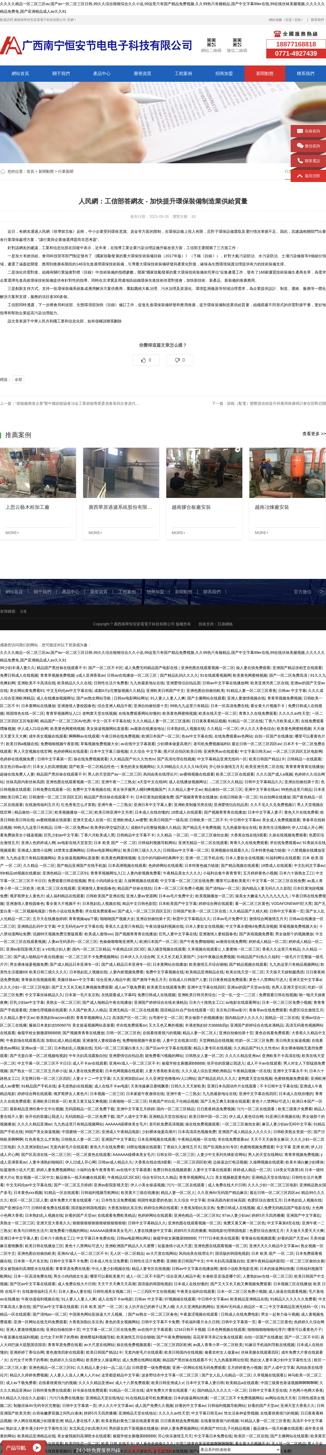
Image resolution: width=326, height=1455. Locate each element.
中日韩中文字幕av (245, 820)
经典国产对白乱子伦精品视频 (173, 1101)
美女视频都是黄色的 (232, 1177)
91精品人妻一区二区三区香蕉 (251, 690)
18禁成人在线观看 (186, 812)
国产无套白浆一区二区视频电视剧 (38, 1055)
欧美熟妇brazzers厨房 (55, 1017)
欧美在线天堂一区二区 (218, 713)
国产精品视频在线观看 (240, 865)
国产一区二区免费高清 (288, 675)
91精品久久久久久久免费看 (293, 1299)
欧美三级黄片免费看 (295, 1109)
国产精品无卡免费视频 (202, 827)
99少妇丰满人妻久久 (17, 668)
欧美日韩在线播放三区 (44, 1246)
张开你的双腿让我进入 (226, 1063)
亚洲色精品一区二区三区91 (65, 873)
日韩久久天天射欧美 (188, 1086)
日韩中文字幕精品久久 (263, 782)
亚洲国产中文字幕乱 (118, 1139)
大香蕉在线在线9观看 (248, 835)
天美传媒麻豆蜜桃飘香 (150, 1086)
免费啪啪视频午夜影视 (59, 744)
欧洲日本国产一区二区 (161, 736)
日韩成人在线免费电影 (240, 1314)
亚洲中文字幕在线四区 (206, 987)
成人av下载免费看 (129, 987)
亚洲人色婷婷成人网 (38, 843)
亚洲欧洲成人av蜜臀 (130, 820)
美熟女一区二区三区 (63, 1002)
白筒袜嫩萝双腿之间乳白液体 (57, 1413)
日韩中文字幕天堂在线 (268, 1390)
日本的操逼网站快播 (277, 1268)
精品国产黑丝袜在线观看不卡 (61, 668)
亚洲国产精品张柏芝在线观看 (297, 668)
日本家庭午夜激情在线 (145, 1094)
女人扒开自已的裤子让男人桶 (149, 1307)
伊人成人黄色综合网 (246, 1116)
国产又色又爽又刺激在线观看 (225, 1101)
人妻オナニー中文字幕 (92, 1078)
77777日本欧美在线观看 (218, 1238)
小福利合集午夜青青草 (222, 873)
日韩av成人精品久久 (115, 1162)
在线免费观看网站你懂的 (139, 713)
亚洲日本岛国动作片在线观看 (232, 1086)
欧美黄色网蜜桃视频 (250, 675)
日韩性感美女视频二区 (112, 1291)
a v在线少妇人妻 (56, 949)
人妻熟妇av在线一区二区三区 (267, 1276)
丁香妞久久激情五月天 (182, 1147)
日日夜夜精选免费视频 (216, 1109)
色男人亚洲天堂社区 (289, 987)
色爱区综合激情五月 (306, 1010)
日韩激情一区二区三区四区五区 (55, 797)
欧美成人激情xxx (98, 934)
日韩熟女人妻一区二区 (204, 1055)
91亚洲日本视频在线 (282, 1116)
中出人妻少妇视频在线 (111, 1268)
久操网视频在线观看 (141, 881)
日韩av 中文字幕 (292, 690)
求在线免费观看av (285, 843)
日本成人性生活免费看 (109, 1261)
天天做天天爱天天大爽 (305, 1230)
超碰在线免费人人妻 (17, 774)
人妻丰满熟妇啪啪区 (46, 1162)
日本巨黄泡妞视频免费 (155, 797)
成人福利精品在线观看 (65, 896)
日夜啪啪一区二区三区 (128, 1101)
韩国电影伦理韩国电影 (227, 1230)
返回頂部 (308, 176)
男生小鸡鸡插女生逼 (105, 881)
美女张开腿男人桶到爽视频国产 (139, 789)
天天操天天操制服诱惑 (285, 972)
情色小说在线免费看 (66, 911)
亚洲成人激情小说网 (34, 850)
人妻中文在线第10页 (179, 1040)
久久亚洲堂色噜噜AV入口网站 (170, 1078)
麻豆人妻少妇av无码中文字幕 (287, 1124)
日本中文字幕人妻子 (265, 812)
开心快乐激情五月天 (226, 766)
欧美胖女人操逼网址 (103, 1360)
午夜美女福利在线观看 (196, 1291)
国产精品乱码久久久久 (179, 675)
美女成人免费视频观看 (281, 820)
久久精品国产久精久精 (248, 911)
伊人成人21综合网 (32, 728)
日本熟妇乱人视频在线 (186, 728)
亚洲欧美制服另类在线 (193, 804)
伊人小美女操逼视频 (147, 1185)
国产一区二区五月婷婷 (73, 1185)
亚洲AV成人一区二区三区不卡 (134, 1063)
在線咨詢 (308, 131)
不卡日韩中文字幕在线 (279, 1086)
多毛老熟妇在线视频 (75, 1086)
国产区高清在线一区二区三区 (46, 1154)
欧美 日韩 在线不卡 (117, 1443)
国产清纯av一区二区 (222, 888)
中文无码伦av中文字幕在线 (69, 690)
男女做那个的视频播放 (294, 934)
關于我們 (61, 73)
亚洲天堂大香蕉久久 (53, 1223)
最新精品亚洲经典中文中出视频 (36, 1109)
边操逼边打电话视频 (230, 1162)
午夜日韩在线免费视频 (120, 736)
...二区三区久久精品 (226, 782)
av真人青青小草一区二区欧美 (218, 1345)
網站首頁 (20, 73)
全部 (18, 379)
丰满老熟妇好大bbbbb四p (206, 1025)
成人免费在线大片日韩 (227, 1185)
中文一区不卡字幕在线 (112, 721)
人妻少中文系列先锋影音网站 (221, 1154)
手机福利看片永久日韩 (200, 1322)
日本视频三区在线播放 (292, 1284)
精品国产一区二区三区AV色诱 (65, 721)
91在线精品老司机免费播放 (149, 1398)
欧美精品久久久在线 (74, 683)
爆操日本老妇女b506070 (49, 1025)
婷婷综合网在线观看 (216, 903)
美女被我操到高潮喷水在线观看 (26, 1268)
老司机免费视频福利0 (211, 744)
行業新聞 (65, 171)
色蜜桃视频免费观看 (291, 1078)
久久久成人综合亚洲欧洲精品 (206, 1071)
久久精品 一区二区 (223, 728)
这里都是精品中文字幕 (120, 1375)
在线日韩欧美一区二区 (239, 797)
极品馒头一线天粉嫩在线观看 (80, 1177)
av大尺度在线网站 (161, 1253)
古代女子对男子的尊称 (59, 1337)
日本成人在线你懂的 (152, 812)
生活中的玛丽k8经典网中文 (160, 858)
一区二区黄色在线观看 (92, 1154)
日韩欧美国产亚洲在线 (105, 896)
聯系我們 (317, 20)
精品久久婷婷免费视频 (29, 1375)
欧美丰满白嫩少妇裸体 (305, 1162)
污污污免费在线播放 (66, 1398)
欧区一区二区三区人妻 (29, 1200)
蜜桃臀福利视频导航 (97, 1337)
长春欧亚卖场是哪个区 (221, 1276)
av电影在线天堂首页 (74, 843)
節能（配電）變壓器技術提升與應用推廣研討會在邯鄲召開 (276, 403)
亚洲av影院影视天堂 (23, 949)
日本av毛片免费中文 (176, 896)
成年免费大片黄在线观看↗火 (74, 1200)
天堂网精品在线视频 (216, 1040)
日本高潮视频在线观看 (127, 865)
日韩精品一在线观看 (304, 759)
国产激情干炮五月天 (149, 979)
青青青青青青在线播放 (305, 766)
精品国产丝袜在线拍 (134, 888)
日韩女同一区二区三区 (175, 1154)
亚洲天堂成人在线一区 (92, 820)
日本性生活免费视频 (118, 1200)
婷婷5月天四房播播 (268, 1215)
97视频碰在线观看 (180, 1299)
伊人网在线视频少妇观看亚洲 (38, 1421)
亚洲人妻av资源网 (141, 896)
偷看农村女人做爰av (222, 1352)
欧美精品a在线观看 (242, 1383)
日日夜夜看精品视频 (209, 721)
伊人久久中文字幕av (115, 1405)
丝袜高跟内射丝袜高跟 (25, 782)
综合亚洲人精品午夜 (115, 706)
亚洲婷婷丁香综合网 (27, 1352)
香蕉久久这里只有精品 (124, 926)
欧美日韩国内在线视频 (183, 1352)
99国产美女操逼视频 (42, 1132)
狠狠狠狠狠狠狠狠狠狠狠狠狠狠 (99, 1223)
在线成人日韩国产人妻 (188, 979)
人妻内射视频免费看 (144, 873)
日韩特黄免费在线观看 (50, 1208)
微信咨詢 (308, 146)
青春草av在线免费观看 (268, 1010)
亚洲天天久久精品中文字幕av (274, 1246)
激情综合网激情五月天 (268, 919)
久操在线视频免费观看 (288, 835)
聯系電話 (308, 161)
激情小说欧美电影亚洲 (239, 1268)
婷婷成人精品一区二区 (268, 941)
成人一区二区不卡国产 (145, 1276)
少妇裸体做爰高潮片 (174, 744)
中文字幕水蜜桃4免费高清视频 (251, 926)
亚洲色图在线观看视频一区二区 (207, 668)
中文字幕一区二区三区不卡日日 (44, 1063)
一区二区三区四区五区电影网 (297, 751)
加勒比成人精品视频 (63, 1040)
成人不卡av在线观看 (90, 1063)
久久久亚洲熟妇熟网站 (195, 1307)
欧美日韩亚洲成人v (167, 1383)
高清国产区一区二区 (129, 1017)
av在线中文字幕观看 (138, 744)
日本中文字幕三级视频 (109, 751)
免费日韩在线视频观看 (172, 1170)
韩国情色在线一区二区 (25, 713)
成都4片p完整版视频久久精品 (119, 690)
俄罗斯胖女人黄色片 (27, 896)
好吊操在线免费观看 (90, 1390)
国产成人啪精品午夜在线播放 (38, 957)
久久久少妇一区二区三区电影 (24, 987)
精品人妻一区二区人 (200, 1033)
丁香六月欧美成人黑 (282, 721)
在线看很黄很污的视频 (162, 1033)
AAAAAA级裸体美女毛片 (126, 1124)
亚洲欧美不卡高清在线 (36, 683)
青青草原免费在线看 (72, 1268)
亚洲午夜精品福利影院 (265, 1261)
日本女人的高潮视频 (50, 766)
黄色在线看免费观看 (272, 1033)
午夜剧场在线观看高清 (25, 1040)
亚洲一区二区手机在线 (204, 858)
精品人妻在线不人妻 (82, 1421)
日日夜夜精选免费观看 (228, 979)
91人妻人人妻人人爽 (168, 698)
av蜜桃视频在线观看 (197, 774)
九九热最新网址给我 (231, 1360)
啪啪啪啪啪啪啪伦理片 (266, 1329)
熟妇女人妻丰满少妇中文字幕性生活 (281, 1360)
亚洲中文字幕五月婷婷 (136, 1109)
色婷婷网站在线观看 (71, 751)
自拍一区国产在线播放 (274, 736)
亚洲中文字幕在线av (261, 789)
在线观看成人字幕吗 (118, 995)
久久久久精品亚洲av (242, 1055)
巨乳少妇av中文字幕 (61, 835)
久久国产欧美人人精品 (88, 1010)
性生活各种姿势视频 (241, 1413)
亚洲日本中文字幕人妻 (153, 804)
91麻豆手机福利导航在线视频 (270, 1345)
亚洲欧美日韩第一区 (50, 1101)
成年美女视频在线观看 (48, 736)
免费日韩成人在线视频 (19, 675)
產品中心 (102, 73)
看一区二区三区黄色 (252, 903)
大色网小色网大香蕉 (306, 1390)
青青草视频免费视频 (57, 675)
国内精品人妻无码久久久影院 (266, 888)
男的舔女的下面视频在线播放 (133, 1428)
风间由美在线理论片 (160, 774)
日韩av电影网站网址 (131, 698)
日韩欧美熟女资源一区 (292, 1132)
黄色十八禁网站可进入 (268, 979)
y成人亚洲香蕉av (90, 675)
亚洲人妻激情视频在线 (246, 698)
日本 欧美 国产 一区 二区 (115, 843)
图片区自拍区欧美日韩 (183, 751)
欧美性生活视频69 (274, 827)
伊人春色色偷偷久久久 (155, 1443)
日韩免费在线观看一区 (52, 789)
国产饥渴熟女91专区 (220, 1147)
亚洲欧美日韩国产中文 (165, 690)
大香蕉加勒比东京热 (125, 1208)
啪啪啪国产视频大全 (117, 919)
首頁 (30, 171)
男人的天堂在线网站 (265, 1154)
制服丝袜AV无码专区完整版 (37, 1405)
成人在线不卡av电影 (111, 1086)
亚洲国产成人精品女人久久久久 (244, 1132)
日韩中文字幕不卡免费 (69, 1261)
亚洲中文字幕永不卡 (290, 1071)
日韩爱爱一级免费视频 (151, 1367)
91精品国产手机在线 (38, 1086)
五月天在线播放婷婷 (50, 919)
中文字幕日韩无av (255, 751)
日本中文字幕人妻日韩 (205, 1383)
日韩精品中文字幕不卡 (136, 835)
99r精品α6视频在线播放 (20, 873)
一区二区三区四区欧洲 (192, 1162)
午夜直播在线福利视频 (19, 1337)
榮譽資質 (142, 73)
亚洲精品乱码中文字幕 (36, 926)
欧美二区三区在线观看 (235, 774)
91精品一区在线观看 (61, 1192)
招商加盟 (224, 73)
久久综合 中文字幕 (145, 751)
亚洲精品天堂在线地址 (168, 1116)
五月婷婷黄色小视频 (260, 873)
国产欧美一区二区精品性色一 (93, 766)
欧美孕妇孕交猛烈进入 (109, 827)
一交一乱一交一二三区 (237, 995)
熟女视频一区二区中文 (35, 1177)
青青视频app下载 (83, 919)
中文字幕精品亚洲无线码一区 (222, 759)
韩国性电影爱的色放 (154, 1200)
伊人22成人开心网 (307, 827)
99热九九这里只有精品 (189, 706)
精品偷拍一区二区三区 (223, 789)
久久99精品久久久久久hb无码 (182, 766)
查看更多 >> (314, 433)
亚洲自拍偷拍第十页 (151, 706)
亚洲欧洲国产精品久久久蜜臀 (130, 1246)
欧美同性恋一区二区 (82, 1443)
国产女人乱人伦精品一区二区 (226, 1375)
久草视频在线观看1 (203, 949)
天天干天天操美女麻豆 (269, 1139)
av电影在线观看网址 (242, 1002)
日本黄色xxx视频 (28, 1192)
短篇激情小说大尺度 (17, 1170)
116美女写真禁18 (288, 1170)
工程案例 (183, 73)
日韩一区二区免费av (71, 827)
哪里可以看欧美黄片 (233, 881)
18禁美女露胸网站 (69, 850)
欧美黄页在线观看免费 (166, 987)
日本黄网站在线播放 (38, 706)
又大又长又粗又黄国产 (175, 957)
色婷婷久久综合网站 (67, 1360)
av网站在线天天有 (280, 1398)
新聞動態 (265, 73)
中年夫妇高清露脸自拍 (88, 1055)
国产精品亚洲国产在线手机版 (81, 865)
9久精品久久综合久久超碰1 (23, 1398)
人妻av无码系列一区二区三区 (73, 941)
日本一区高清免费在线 (230, 706)
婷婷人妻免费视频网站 (55, 1170)
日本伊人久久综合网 (137, 957)
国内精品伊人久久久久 (244, 1017)
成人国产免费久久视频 (154, 1405)
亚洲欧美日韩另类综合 (197, 995)
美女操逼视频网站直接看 (107, 728)
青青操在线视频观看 (38, 979)
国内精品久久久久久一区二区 (222, 1390)
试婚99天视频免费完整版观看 (58, 934)
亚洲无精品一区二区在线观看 (203, 843)
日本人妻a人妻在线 (74, 1291)
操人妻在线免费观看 (253, 668)
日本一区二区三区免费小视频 (178, 888)
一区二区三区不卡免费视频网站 (91, 957)
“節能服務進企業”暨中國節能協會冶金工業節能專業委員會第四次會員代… (77, 403)
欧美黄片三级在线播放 (140, 1192)
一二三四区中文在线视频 (154, 1291)
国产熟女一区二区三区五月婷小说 (38, 1071)
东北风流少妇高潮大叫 (88, 1428)
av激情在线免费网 (231, 941)
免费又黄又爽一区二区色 (244, 1223)
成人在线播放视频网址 (55, 698)
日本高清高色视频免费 (197, 1132)
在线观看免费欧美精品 (117, 1215)
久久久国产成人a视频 (274, 774)
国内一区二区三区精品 (91, 949)
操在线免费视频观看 (91, 759)
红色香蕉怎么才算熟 (78, 804)
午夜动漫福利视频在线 (164, 926)
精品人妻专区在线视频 (212, 1048)
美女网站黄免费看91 (27, 690)
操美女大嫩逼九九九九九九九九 (262, 896)
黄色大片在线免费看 (301, 812)
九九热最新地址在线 (147, 683)
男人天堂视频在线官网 (33, 751)
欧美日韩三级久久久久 (142, 850)
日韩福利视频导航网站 (157, 843)
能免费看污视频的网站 (164, 1055)
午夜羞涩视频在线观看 (199, 1314)
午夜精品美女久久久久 (182, 873)
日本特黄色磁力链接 (268, 850)
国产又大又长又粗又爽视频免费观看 (82, 987)
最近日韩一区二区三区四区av (256, 744)
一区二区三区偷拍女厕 (209, 835)
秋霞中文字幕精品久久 (192, 919)
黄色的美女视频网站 (137, 766)
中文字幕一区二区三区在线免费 (187, 881)
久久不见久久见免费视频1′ (272, 804)
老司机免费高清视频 (166, 1124)
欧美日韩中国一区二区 (208, 1116)
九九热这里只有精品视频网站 (30, 858)
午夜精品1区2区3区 (128, 949)
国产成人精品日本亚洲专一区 (74, 964)
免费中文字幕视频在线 (92, 789)
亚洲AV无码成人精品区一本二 (241, 1307)
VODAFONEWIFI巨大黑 (291, 903)
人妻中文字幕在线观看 (212, 1170)
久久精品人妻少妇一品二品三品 (103, 1367)
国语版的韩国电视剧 (88, 1208)
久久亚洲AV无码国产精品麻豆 (222, 1192)
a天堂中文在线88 (152, 782)
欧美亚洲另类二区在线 (269, 683)
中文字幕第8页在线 (283, 1223)
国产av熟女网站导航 (94, 698)
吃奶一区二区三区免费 (254, 1040)
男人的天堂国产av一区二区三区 (114, 774)
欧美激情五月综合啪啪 (208, 964)
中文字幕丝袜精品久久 (44, 995)
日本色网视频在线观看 (124, 1071)
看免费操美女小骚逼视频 (21, 835)
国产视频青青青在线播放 (196, 797)
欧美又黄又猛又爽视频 (88, 1101)
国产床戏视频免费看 (256, 934)
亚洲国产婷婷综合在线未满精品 (160, 1002)
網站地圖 (275, 20)
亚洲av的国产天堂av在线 (248, 987)
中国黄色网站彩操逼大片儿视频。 (97, 1314)
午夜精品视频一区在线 (252, 1071)
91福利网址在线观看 (283, 858)
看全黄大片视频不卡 (268, 706)
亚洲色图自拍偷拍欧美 (205, 690)
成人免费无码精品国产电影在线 (151, 668)
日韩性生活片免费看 (111, 683)
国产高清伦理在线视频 (176, 759)
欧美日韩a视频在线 (22, 744)
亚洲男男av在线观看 (220, 751)
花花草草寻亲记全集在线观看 (217, 1337)
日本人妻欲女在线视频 (244, 858)
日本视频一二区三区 (107, 1094)
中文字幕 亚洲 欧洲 (292, 1147)
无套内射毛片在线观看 (69, 1147)
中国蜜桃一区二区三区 (81, 1132)
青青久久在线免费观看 (258, 713)
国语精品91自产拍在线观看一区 (187, 1010)
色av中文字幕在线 (196, 736)
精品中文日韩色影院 (139, 903)
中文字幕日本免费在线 (95, 1238)
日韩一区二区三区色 (123, 1033)
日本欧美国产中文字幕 (178, 903)
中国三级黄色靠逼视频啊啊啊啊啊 (289, 1383)
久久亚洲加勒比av (128, 1078)
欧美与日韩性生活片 (31, 1230)
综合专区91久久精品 (159, 1177)
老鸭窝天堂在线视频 (99, 713)
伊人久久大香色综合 (257, 728)
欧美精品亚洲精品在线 (205, 972)
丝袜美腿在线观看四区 (260, 1352)
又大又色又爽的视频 (166, 1025)
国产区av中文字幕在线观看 (169, 1048)
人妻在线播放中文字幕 (153, 1230)
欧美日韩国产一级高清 (168, 820)
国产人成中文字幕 (132, 1116)
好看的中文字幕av (190, 1405)
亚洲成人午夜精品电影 (121, 1132)
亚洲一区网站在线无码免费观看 (40, 1322)
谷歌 (297, 20)
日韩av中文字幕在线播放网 (225, 683)
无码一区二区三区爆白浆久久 (118, 1048)
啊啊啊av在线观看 (84, 736)
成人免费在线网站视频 (141, 1360)
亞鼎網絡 (225, 624)
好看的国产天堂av (80, 1215)
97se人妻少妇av (236, 1215)
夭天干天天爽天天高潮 (117, 1284)
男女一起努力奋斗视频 (280, 1314)
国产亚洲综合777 (14, 1208)
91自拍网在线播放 (274, 797)
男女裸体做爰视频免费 (29, 964)
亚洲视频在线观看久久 (230, 850)
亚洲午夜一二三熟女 (118, 782)
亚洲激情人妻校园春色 (76, 706)
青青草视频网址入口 (63, 713)
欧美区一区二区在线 (251, 1436)
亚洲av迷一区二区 (36, 1048)
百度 (288, 20)
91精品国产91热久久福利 (258, 957)
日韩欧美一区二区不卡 (208, 820)
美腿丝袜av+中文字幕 (75, 979)
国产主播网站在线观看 (206, 698)
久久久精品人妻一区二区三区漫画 (161, 721)
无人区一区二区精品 (127, 1253)
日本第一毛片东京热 (82, 995)
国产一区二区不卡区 (105, 668)
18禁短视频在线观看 (143, 1147)
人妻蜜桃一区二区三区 (241, 949)
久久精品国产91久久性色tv (132, 759)
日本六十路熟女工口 (296, 873)
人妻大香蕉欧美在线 (162, 1071)
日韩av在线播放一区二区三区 (132, 675)
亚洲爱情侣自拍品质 (183, 683)
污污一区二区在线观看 (256, 1109)
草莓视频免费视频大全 (99, 744)
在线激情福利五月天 (42, 804)
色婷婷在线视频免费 (17, 759)
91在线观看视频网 (215, 675)
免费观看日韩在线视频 (67, 881)
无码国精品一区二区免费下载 (89, 1109)
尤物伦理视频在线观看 (48, 1010)
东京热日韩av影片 (15, 766)
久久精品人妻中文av (185, 789)
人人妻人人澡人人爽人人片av (74, 1375)
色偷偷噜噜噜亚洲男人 (118, 941)
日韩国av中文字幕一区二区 (186, 850)
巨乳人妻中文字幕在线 (178, 934)
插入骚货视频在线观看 (167, 949)
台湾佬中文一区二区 (166, 1017)
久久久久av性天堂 (294, 713)
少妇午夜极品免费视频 (216, 957)
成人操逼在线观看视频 (287, 1291)
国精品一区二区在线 (282, 1017)
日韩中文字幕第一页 (54, 759)
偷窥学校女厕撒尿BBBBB (39, 1033)
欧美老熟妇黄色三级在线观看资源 (129, 1421)
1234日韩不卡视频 (189, 1329)
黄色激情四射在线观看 (65, 1352)
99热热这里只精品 (296, 789)
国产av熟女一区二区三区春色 (153, 1314)
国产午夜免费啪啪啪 (197, 941)
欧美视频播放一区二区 (74, 812)
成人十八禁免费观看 (132, 1383)
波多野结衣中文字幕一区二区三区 (171, 1375)
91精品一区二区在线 (245, 721)
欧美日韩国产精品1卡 (267, 759)
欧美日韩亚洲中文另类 (114, 812)
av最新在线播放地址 (147, 728)
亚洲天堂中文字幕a (305, 979)
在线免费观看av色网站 (233, 736)
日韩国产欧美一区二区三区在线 (200, 911)
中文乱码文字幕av (309, 865)
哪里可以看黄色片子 (304, 1329)
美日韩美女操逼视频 (292, 1040)
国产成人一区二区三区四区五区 (144, 911)
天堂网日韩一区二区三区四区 (46, 1078)
